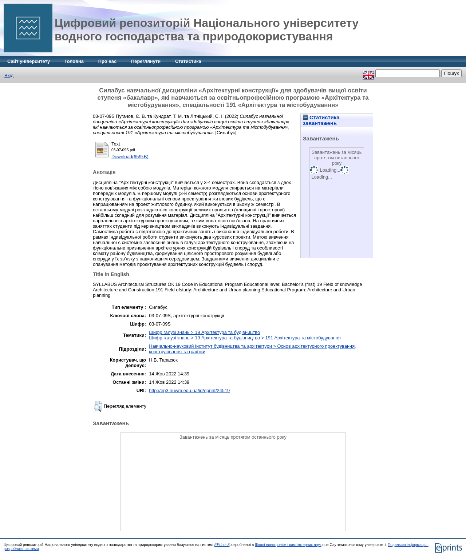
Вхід (8, 75)
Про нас (107, 61)
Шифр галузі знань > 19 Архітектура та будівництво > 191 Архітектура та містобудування (245, 337)
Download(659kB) (130, 156)
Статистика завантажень (321, 120)
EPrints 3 (222, 545)
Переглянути (146, 61)
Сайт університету (28, 61)
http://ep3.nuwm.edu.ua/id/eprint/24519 (189, 390)
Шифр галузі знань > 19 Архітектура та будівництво (204, 332)
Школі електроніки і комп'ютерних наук (288, 545)
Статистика (188, 61)
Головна (74, 61)
